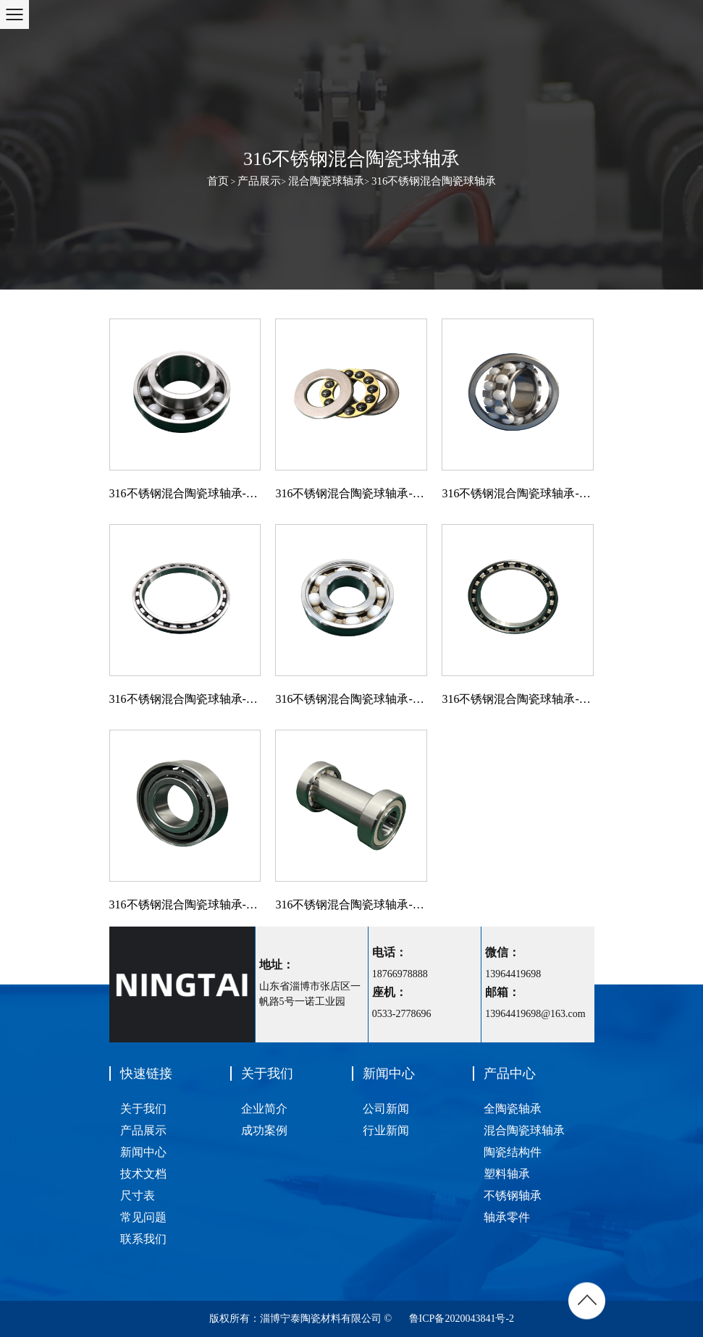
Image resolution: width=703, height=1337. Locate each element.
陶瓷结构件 (513, 1152)
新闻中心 (143, 1152)
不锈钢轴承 (513, 1195)
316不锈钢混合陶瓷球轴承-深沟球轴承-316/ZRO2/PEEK (351, 699)
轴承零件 (507, 1217)
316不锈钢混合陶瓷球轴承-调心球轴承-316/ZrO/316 (518, 493)
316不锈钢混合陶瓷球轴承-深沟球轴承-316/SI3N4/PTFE (185, 699)
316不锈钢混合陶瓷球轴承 (434, 181)
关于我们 (143, 1108)
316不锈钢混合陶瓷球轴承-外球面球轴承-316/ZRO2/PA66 (185, 493)
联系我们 (143, 1239)
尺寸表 (137, 1195)
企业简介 (264, 1108)
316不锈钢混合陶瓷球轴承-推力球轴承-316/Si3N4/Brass (351, 493)
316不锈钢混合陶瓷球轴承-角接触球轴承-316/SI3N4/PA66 (185, 904)
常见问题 (143, 1217)
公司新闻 (386, 1108)
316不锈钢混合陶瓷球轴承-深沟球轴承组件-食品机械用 (351, 904)
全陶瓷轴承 (513, 1108)
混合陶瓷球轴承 (326, 181)
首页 (218, 181)
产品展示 (259, 181)
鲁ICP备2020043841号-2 (461, 1318)
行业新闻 (386, 1130)
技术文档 (143, 1174)
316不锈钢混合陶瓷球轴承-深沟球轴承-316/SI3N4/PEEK (518, 699)
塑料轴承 (507, 1174)
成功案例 (264, 1130)
